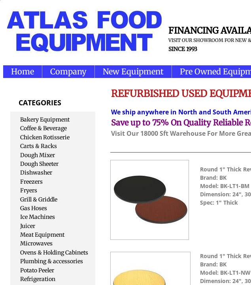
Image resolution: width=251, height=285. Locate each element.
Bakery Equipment (45, 119)
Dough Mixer (37, 155)
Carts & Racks (38, 146)
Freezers (31, 181)
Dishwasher (36, 172)
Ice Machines (37, 216)
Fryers (28, 190)
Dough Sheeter (39, 163)
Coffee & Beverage (43, 128)
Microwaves (36, 243)
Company (68, 71)
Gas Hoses (33, 208)
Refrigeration (37, 279)
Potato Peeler (37, 270)
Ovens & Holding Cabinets (54, 252)
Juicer (27, 226)
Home (22, 71)
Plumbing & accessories (51, 261)
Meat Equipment (42, 234)
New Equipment (133, 71)
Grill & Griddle (38, 199)
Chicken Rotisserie (45, 137)
